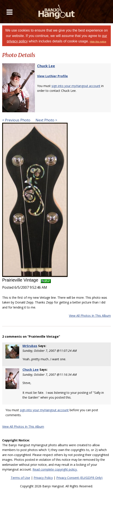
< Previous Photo (16, 120)
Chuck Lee (46, 66)
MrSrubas (29, 346)
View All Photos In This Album (90, 316)
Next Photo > (46, 120)
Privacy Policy (43, 478)
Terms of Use (20, 478)
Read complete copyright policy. (55, 469)
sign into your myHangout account (75, 86)
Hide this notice (98, 41)
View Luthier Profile (52, 76)
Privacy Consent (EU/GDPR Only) (79, 478)
